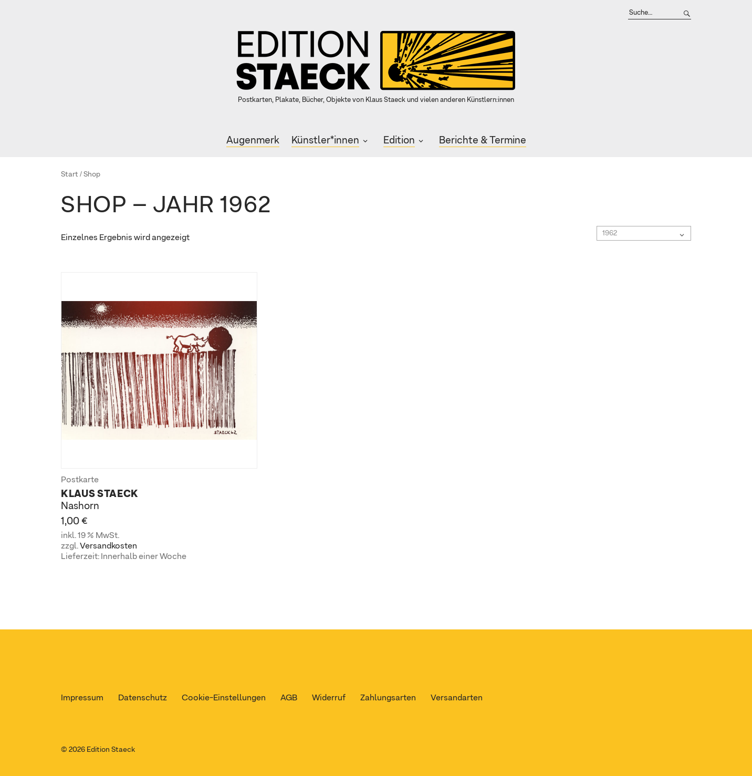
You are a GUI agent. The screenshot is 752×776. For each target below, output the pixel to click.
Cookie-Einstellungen (224, 698)
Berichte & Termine (482, 141)
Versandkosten (108, 546)
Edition (399, 141)
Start (69, 174)
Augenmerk (252, 141)
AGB (288, 698)
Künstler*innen (325, 141)
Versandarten (457, 698)
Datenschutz (142, 698)
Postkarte (80, 480)
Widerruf (329, 698)
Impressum (82, 698)
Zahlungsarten (388, 698)
